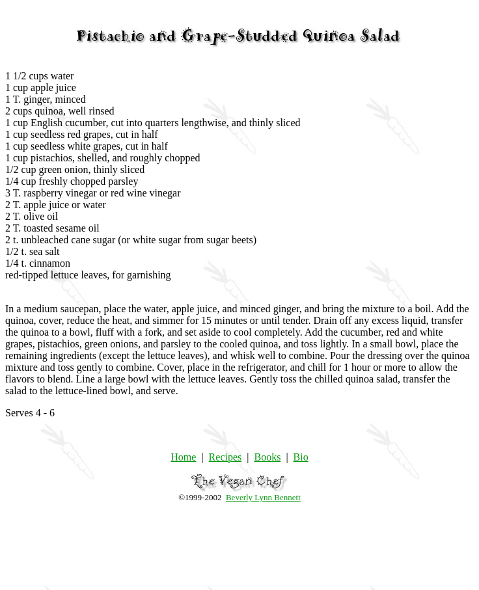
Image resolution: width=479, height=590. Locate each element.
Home (183, 457)
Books (267, 457)
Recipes (225, 457)
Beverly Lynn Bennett (263, 497)
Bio (301, 457)
